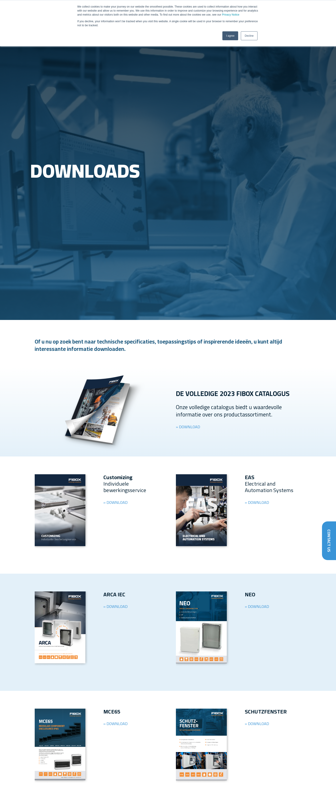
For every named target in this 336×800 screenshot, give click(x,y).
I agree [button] (230, 35)
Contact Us (329, 540)
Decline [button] (249, 35)
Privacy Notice (230, 14)
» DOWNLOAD (188, 426)
